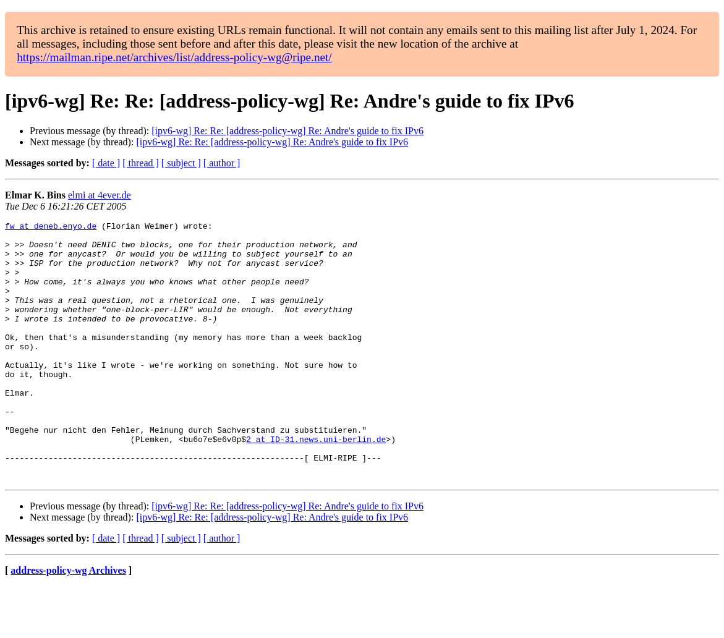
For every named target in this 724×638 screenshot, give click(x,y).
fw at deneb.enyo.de (50, 227)
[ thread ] (140, 163)
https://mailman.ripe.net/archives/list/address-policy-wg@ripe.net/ (174, 57)
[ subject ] (181, 163)
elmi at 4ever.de (99, 195)
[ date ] (106, 163)
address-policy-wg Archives (68, 622)
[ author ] (222, 163)
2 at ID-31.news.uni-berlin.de (316, 483)
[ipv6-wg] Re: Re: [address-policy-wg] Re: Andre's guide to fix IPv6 (287, 130)
